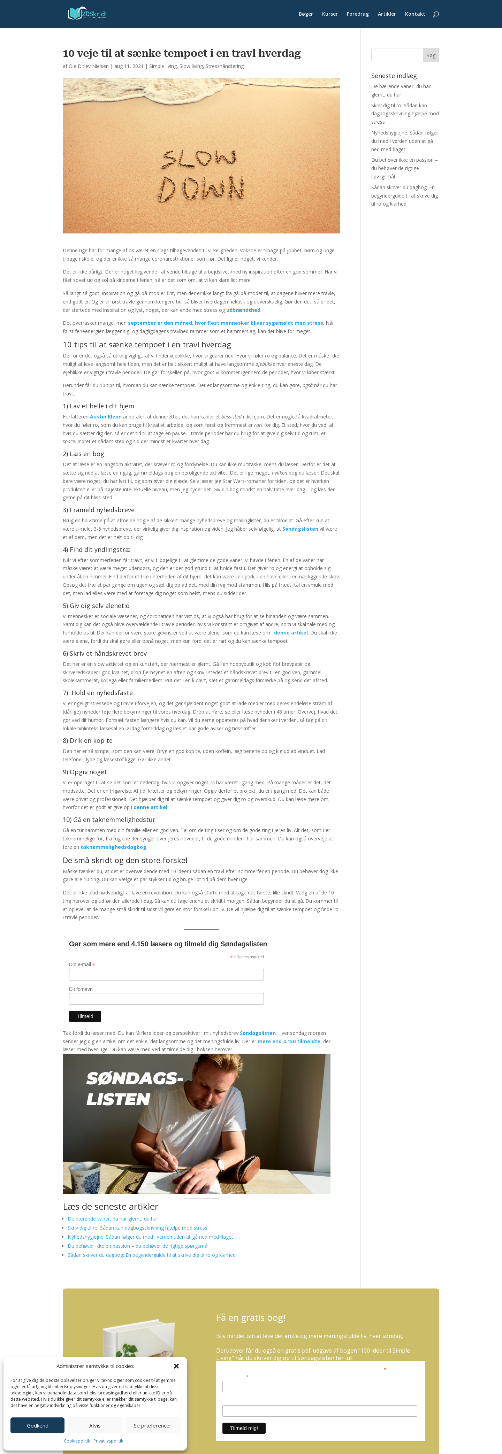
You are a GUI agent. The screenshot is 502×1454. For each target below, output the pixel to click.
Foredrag (358, 14)
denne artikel (291, 632)
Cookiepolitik (77, 1441)
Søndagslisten (300, 528)
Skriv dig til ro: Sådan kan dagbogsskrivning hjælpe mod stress (137, 1227)
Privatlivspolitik (108, 1441)
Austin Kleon (106, 416)
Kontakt (415, 14)
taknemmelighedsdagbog (113, 847)
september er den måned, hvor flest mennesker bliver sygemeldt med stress (225, 323)
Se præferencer (153, 1425)
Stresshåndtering (225, 66)
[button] (176, 1366)
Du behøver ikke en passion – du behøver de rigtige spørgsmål (138, 1246)
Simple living (163, 66)
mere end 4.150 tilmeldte (289, 1041)
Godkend (37, 1425)
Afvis (95, 1425)
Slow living (191, 66)
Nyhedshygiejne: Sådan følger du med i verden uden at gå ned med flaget (150, 1236)
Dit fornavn (81, 989)
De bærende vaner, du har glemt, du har (113, 1218)
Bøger (306, 14)
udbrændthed (243, 310)
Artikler (387, 14)
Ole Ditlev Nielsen (89, 66)
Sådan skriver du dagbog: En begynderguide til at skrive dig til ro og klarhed (152, 1255)
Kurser (330, 14)
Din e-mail (82, 964)
